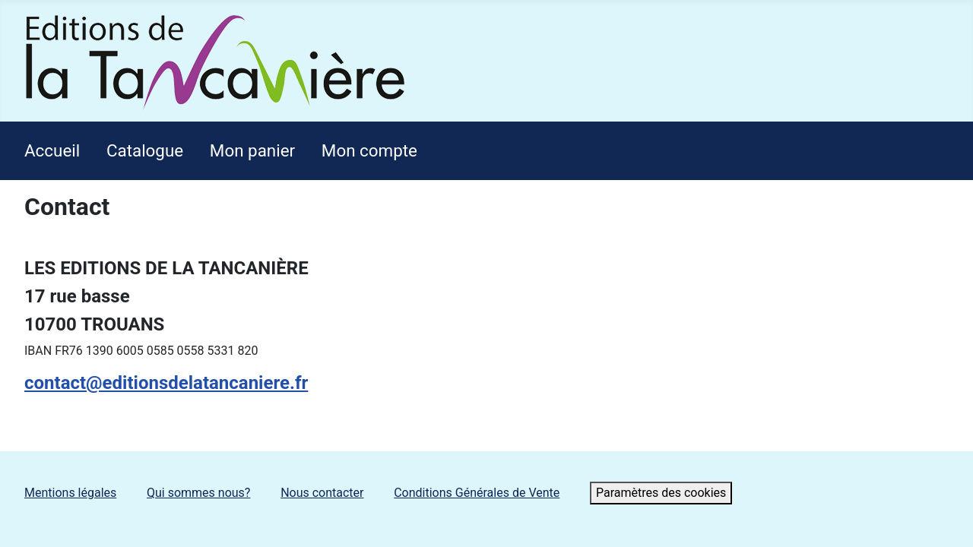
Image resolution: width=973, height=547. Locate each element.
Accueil (52, 150)
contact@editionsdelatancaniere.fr (166, 383)
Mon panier (252, 150)
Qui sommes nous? (198, 492)
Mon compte (369, 150)
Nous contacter (321, 492)
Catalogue (144, 150)
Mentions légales (70, 492)
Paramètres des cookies (661, 492)
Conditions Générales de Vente (476, 492)
